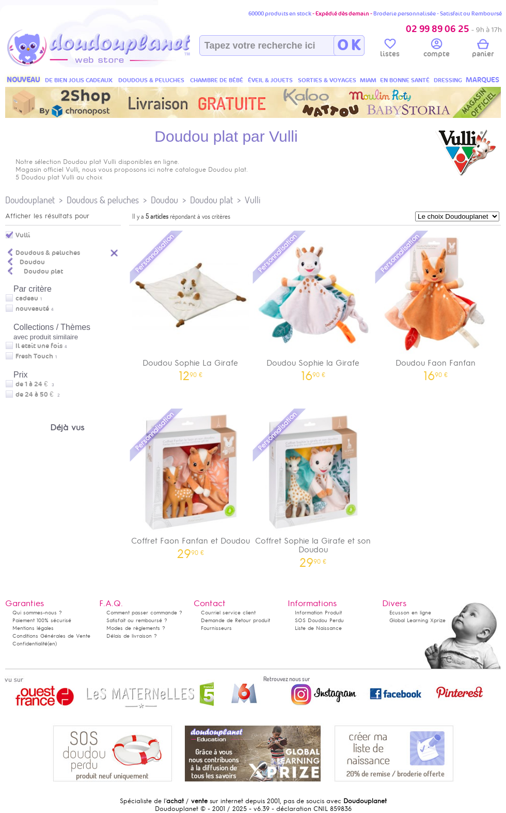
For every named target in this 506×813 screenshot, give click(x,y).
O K (348, 45)
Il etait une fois (38, 346)
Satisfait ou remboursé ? (136, 620)
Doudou (164, 200)
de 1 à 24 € (34, 384)
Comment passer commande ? (144, 612)
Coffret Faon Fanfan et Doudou (190, 483)
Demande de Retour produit (235, 620)
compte (436, 49)
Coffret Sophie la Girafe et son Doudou (313, 487)
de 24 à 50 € (37, 394)
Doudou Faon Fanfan (435, 305)
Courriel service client (228, 612)
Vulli (252, 200)
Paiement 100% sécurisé (41, 620)
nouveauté (32, 309)
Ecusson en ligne (410, 612)
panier (483, 49)
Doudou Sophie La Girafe (190, 305)
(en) (52, 643)
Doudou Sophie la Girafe (313, 305)
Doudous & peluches (103, 200)
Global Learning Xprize (417, 620)
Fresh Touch (34, 356)
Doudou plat (211, 200)
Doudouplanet (30, 200)
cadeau (26, 298)
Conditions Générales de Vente (51, 636)
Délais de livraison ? (131, 636)
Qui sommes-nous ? (37, 612)
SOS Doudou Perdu (319, 620)
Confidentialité (30, 643)
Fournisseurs (216, 628)
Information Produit (318, 612)
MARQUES (482, 80)
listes (390, 49)
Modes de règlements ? (135, 628)
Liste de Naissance (318, 628)
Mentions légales (33, 628)
